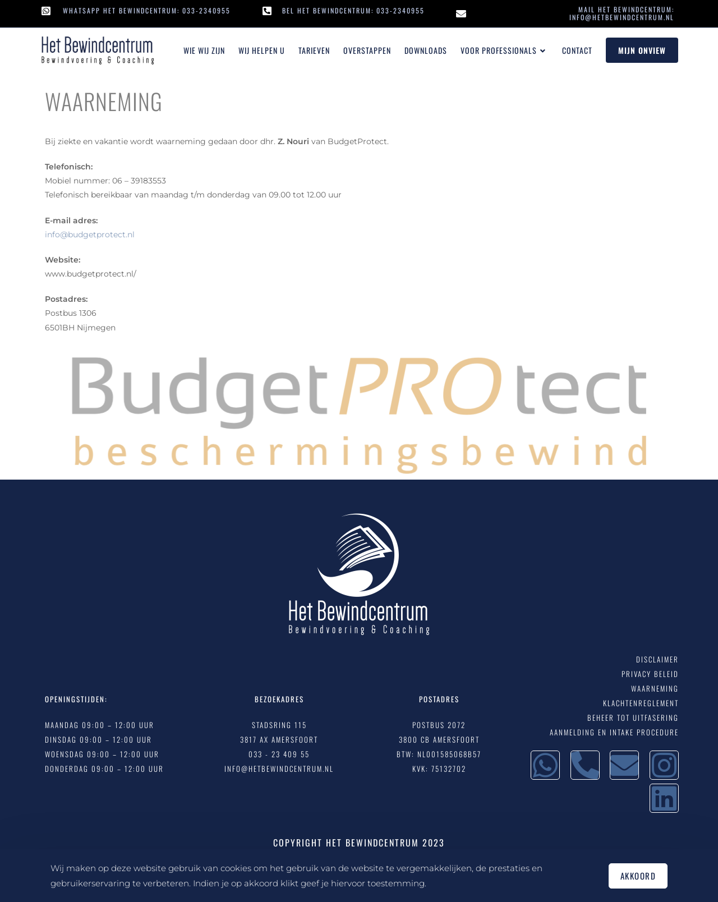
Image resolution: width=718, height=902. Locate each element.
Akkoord (638, 875)
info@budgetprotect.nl (90, 234)
